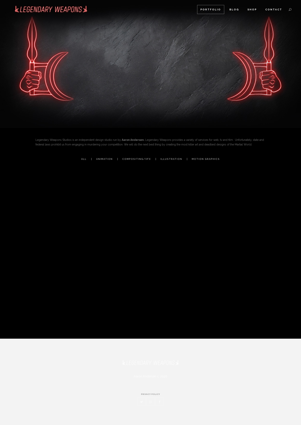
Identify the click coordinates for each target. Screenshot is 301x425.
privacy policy (150, 394)
